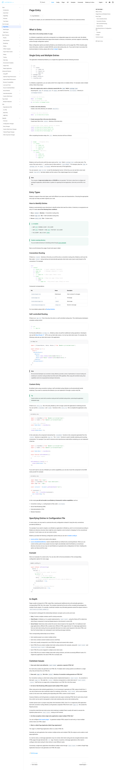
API (68, 2)
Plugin (63, 2)
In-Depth (55, 49)
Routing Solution (50, 309)
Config (57, 2)
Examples (73, 2)
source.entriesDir (62, 242)
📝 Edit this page (33, 753)
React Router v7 (40, 335)
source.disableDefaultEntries (38, 542)
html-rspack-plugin (44, 719)
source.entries (34, 539)
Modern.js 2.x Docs (89, 2)
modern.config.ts (72, 535)
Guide (52, 2)
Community (80, 2)
